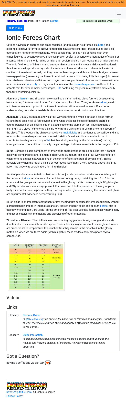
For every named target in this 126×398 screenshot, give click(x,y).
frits (59, 88)
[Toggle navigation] (118, 13)
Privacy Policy (14, 396)
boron (101, 44)
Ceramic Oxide (31, 315)
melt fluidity (70, 132)
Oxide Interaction (33, 334)
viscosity (32, 84)
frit (49, 140)
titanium (24, 98)
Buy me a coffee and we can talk (25, 362)
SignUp (54, 20)
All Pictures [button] (15, 28)
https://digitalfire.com (19, 392)
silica (27, 178)
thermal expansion (84, 84)
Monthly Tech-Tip (17, 20)
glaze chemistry (34, 319)
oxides (103, 102)
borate (104, 205)
